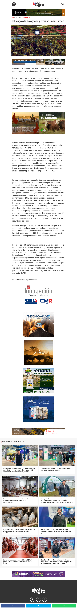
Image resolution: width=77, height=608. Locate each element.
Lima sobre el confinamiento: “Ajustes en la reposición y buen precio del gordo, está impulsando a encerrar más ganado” (19, 470)
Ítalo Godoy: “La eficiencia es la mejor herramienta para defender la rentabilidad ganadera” (56, 531)
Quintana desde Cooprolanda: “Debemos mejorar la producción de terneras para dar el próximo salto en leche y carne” (56, 561)
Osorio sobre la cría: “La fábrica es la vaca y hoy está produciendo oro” (57, 469)
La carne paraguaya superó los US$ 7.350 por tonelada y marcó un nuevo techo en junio (18, 561)
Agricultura (26, 18)
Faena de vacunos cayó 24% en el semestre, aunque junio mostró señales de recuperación (19, 500)
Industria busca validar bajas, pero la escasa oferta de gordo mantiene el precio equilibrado (19, 531)
